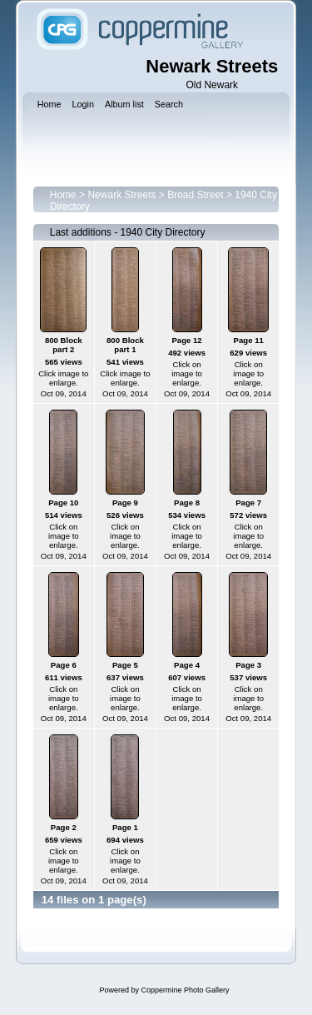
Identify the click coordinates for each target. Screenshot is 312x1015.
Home (63, 195)
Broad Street (195, 195)
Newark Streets (121, 195)
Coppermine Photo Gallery (185, 990)
